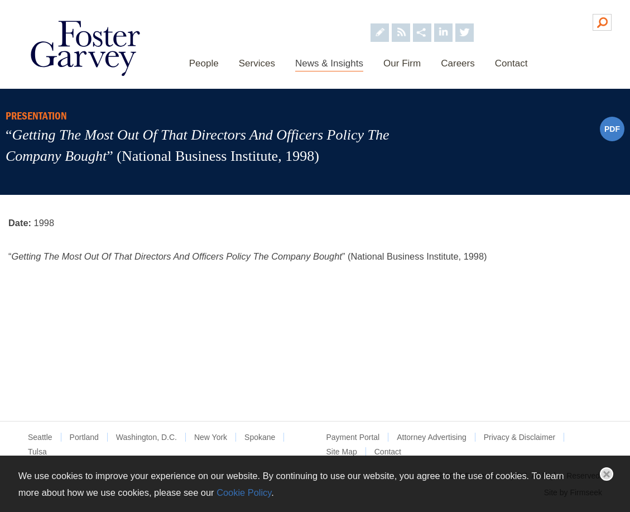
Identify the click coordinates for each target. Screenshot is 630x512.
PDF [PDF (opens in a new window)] (612, 129)
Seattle (40, 437)
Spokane (259, 437)
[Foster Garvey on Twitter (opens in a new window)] (464, 21)
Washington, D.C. (146, 437)
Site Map (341, 451)
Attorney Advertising (432, 437)
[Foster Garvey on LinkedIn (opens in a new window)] (443, 21)
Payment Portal (353, 437)
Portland (84, 437)
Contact (511, 63)
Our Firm (402, 63)
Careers (457, 63)
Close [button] (606, 474)
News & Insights (329, 63)
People (204, 63)
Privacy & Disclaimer (519, 437)
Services (257, 63)
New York (210, 437)
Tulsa (37, 451)
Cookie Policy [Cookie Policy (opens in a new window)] (244, 492)
